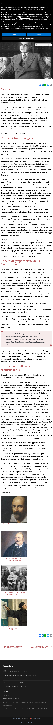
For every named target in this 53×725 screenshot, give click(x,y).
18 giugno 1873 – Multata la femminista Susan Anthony (19, 675)
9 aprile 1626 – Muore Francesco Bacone (15, 671)
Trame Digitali (36, 718)
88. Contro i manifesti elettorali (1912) (14, 686)
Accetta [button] (39, 34)
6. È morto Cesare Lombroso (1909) (13, 683)
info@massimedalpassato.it (11, 699)
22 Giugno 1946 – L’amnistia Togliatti (14, 679)
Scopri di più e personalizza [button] (26, 38)
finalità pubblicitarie (25, 18)
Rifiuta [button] (14, 34)
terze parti (28, 12)
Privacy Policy (16, 718)
